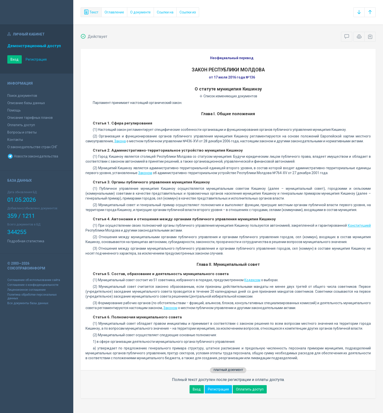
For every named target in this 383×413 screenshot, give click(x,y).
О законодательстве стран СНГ (32, 147)
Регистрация (36, 59)
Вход (15, 59)
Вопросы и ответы (22, 132)
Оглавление (114, 12)
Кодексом (252, 280)
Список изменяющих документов (228, 96)
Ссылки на (165, 12)
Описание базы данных (26, 103)
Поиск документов (22, 96)
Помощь (14, 110)
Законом (145, 173)
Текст (91, 12)
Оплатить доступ (21, 125)
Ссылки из (188, 12)
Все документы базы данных (27, 303)
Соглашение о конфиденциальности (32, 285)
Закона (120, 141)
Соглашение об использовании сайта (33, 280)
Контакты (15, 140)
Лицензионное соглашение (26, 289)
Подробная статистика (25, 241)
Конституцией (359, 225)
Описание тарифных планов (30, 118)
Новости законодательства (32, 156)
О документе (140, 12)
